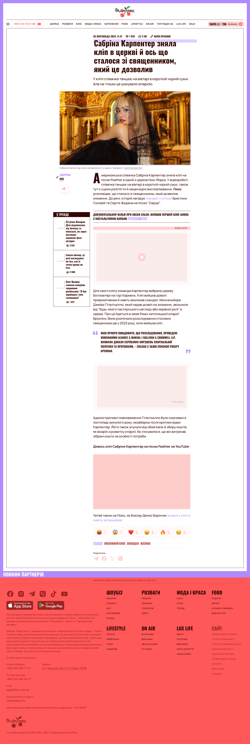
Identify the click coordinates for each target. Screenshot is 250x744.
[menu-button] (8, 24)
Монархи (111, 598)
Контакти (217, 664)
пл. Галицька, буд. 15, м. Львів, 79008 (64, 668)
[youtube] (64, 594)
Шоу (109, 608)
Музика (145, 543)
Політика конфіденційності (226, 644)
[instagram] (21, 594)
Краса (180, 598)
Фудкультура (219, 613)
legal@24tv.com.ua (17, 690)
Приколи (146, 598)
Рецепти (216, 598)
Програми (182, 639)
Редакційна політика (223, 654)
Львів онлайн (184, 654)
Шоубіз (54, 23)
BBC (62, 179)
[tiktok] (53, 594)
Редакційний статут (223, 649)
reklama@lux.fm (16, 700)
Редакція (216, 674)
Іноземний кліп (114, 543)
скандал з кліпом (159, 198)
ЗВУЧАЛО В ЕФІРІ (150, 644)
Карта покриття (185, 649)
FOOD (125, 23)
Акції (192, 23)
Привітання (113, 639)
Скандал (133, 543)
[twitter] (112, 558)
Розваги (67, 23)
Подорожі (112, 649)
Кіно (79, 23)
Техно (110, 644)
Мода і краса (93, 23)
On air (150, 23)
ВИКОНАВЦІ (147, 639)
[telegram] (96, 558)
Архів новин (218, 669)
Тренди (180, 608)
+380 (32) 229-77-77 (18, 668)
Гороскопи (148, 608)
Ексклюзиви (113, 613)
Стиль (180, 603)
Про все (111, 634)
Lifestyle (137, 23)
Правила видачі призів (224, 659)
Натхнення (111, 23)
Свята (145, 613)
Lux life (181, 23)
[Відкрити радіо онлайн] (226, 24)
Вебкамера (182, 644)
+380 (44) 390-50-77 (18, 679)
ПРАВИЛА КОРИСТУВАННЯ (224, 634)
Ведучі (180, 634)
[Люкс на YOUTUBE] (27, 24)
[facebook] (104, 558)
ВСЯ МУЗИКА (148, 634)
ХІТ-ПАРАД (147, 649)
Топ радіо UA (165, 23)
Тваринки (147, 603)
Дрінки (215, 603)
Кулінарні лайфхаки (222, 608)
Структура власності (223, 639)
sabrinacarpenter (133, 168)
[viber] (120, 558)
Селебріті (111, 603)
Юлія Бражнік (162, 36)
